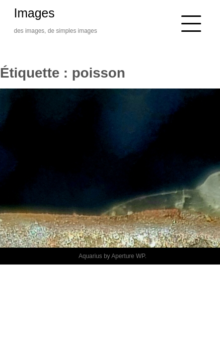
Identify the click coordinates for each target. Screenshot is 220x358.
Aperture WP (128, 256)
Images (34, 13)
